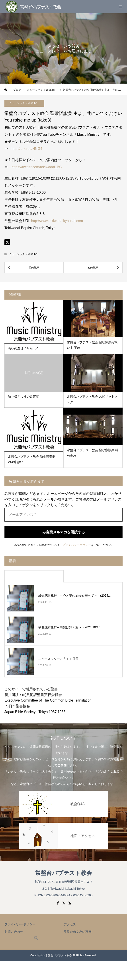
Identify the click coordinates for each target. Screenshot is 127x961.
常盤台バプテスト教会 (63, 873)
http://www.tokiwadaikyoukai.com (57, 221)
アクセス (70, 924)
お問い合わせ (13, 931)
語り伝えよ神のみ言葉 (23, 396)
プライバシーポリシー (76, 545)
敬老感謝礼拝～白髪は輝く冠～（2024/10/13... (70, 627)
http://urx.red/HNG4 (27, 149)
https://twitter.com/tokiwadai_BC (37, 167)
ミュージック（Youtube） (24, 254)
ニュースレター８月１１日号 (58, 659)
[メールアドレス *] (63, 515)
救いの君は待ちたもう (23, 348)
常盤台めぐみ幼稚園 (78, 931)
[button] (36, 939)
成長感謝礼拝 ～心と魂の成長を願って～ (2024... (74, 595)
